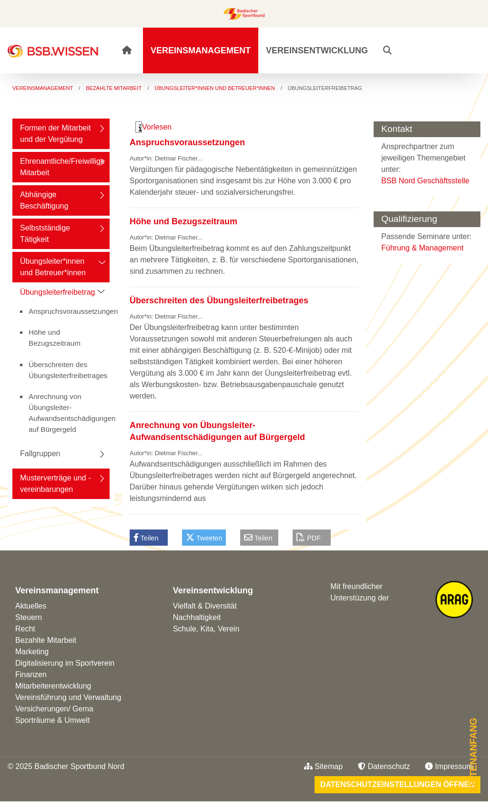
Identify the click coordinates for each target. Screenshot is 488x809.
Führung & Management (422, 248)
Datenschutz (384, 766)
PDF (308, 537)
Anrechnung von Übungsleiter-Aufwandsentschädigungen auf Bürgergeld (69, 412)
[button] (387, 50)
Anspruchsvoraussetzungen (69, 311)
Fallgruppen (40, 453)
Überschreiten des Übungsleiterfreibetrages (68, 370)
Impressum (449, 766)
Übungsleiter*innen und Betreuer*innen (53, 267)
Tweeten (204, 537)
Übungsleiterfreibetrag (57, 292)
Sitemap (323, 766)
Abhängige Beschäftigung (44, 200)
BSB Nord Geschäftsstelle (425, 181)
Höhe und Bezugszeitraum (55, 337)
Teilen (145, 537)
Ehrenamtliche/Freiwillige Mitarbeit (62, 167)
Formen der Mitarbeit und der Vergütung (55, 133)
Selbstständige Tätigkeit (45, 233)
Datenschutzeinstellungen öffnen (397, 784)
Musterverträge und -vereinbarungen (55, 483)
